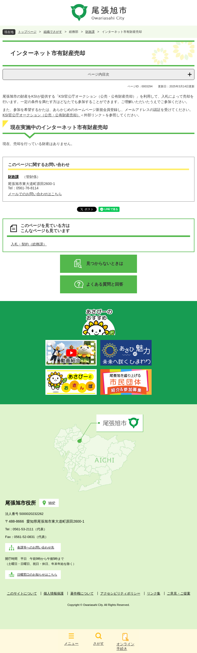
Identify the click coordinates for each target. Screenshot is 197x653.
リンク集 (153, 593)
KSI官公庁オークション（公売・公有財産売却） (41, 115)
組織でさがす (53, 32)
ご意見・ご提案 (178, 593)
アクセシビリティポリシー (120, 593)
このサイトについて (22, 593)
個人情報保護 (54, 593)
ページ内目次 (98, 74)
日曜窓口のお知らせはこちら (37, 574)
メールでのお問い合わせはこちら (35, 194)
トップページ (27, 32)
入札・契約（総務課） (29, 244)
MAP (51, 503)
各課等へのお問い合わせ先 (35, 547)
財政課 (90, 32)
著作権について (82, 593)
